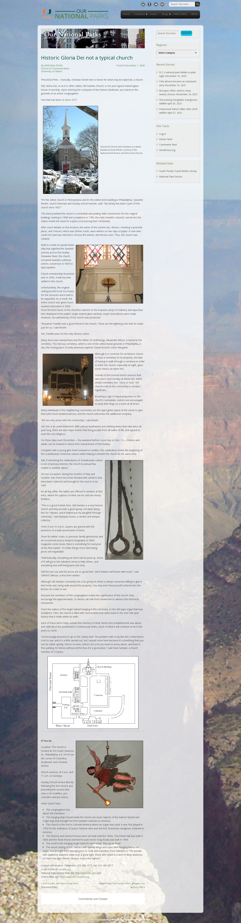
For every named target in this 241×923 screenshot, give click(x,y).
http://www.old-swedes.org (74, 876)
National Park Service (170, 176)
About (194, 14)
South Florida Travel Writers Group (178, 171)
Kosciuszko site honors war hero (60, 883)
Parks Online (180, 14)
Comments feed (168, 144)
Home (126, 14)
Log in (162, 133)
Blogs (165, 14)
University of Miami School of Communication (124, 919)
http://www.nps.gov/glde (88, 873)
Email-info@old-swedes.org (56, 869)
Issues (153, 14)
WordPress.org (167, 150)
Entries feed (165, 139)
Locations (139, 14)
